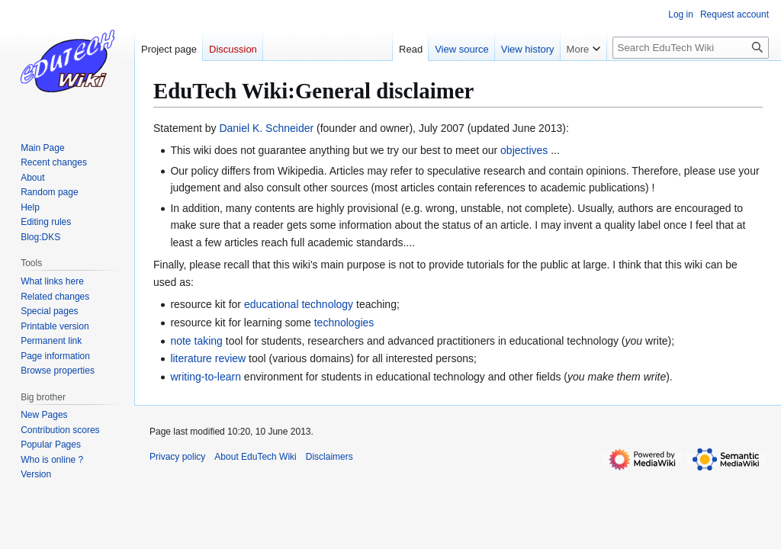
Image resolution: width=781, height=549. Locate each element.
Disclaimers (329, 456)
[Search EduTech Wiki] (690, 48)
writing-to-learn (205, 377)
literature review (208, 358)
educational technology (298, 304)
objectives (524, 150)
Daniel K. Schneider (266, 128)
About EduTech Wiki (255, 456)
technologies (344, 322)
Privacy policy (177, 456)
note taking (196, 341)
